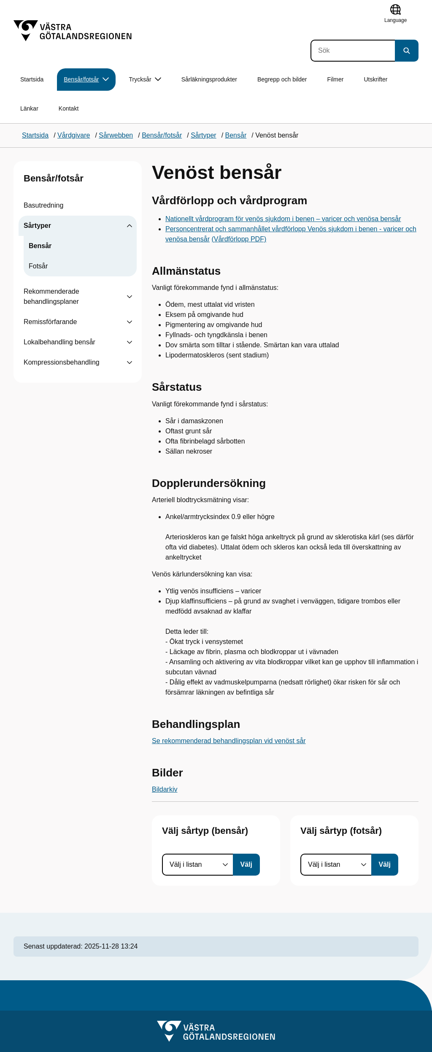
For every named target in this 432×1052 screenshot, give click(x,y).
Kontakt (68, 108)
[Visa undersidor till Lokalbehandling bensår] (129, 342)
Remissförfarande (50, 321)
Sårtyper (37, 225)
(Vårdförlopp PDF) (238, 239)
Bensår (40, 245)
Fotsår (38, 266)
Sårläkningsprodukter (209, 79)
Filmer (335, 79)
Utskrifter (375, 79)
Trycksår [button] (145, 79)
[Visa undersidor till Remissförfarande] (129, 322)
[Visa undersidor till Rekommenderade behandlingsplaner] (129, 296)
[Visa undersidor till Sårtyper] (129, 226)
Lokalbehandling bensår (59, 342)
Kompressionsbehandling (62, 362)
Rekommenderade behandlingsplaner (51, 296)
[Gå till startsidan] (73, 30)
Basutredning (43, 205)
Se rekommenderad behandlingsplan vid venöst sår (229, 740)
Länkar (29, 108)
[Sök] (352, 51)
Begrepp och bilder (282, 79)
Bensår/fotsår (54, 178)
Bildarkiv (164, 789)
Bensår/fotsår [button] (86, 79)
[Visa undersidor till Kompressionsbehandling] (129, 362)
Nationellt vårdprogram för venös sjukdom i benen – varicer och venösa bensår (283, 218)
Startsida (31, 79)
